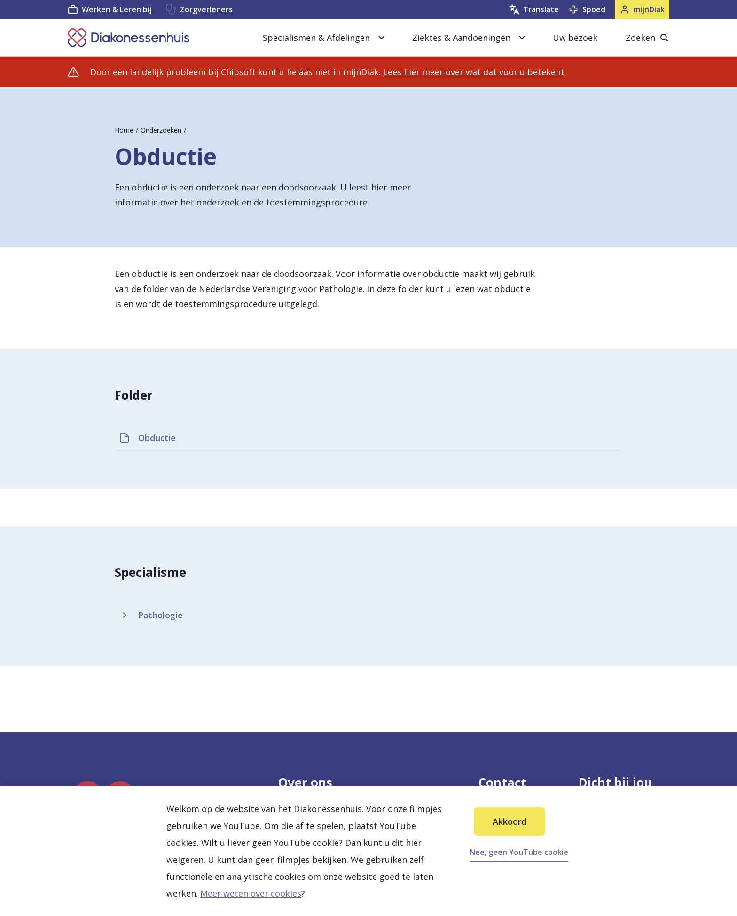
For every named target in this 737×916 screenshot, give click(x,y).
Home (124, 130)
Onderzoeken (161, 130)
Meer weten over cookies (250, 893)
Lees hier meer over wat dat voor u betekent (474, 72)
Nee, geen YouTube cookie (519, 852)
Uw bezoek (575, 37)
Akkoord (509, 821)
